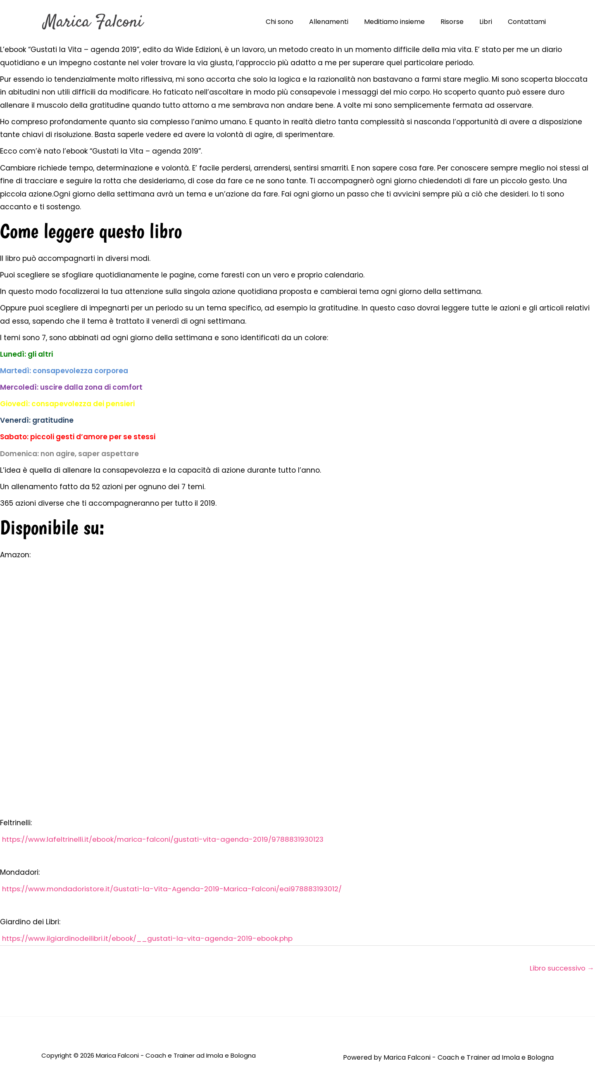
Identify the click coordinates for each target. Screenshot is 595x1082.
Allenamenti (339, 21)
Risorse (458, 21)
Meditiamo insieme (403, 21)
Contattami (528, 21)
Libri (489, 21)
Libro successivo (560, 968)
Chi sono (293, 21)
